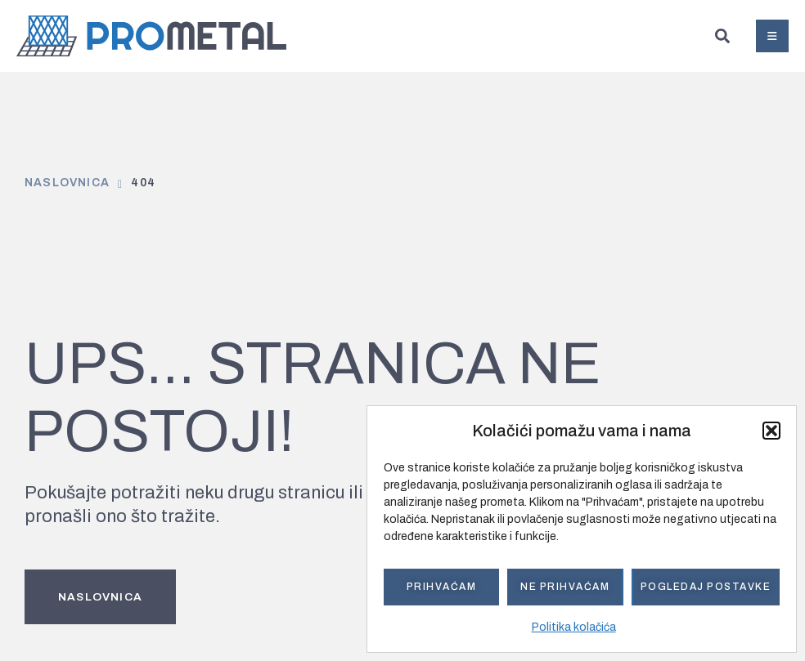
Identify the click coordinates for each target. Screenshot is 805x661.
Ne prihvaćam (564, 586)
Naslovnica (67, 182)
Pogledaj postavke (706, 586)
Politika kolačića (574, 627)
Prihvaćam (442, 586)
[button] (771, 430)
